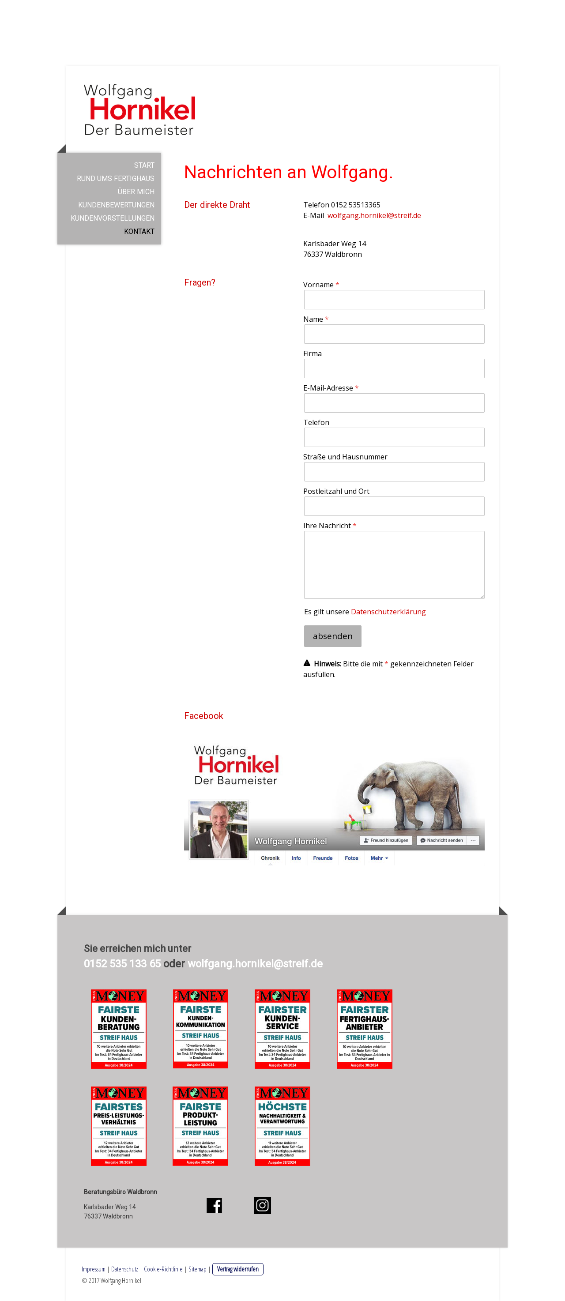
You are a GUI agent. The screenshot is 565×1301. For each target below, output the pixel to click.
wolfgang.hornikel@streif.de (374, 215)
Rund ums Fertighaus (115, 178)
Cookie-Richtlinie (163, 1268)
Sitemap (197, 1268)
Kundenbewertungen (116, 205)
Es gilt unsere (365, 612)
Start (144, 165)
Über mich (136, 192)
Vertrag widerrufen (238, 1268)
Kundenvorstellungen (112, 218)
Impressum (93, 1268)
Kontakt (139, 231)
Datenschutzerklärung (388, 612)
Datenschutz (124, 1268)
